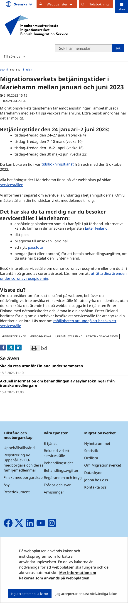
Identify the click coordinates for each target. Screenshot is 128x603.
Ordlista (91, 457)
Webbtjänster (62, 4)
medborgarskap (40, 336)
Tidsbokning (99, 4)
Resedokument (17, 491)
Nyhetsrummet (97, 443)
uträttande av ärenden (102, 336)
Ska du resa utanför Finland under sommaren (41, 365)
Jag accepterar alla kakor (29, 593)
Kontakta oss (95, 487)
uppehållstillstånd (68, 336)
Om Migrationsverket (102, 465)
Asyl (7, 484)
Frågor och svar (57, 484)
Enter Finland (96, 228)
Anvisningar (54, 492)
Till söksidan (13, 56)
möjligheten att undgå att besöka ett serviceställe (58, 323)
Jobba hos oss (96, 479)
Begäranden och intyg (63, 477)
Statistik (91, 450)
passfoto (35, 247)
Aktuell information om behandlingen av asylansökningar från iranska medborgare (57, 383)
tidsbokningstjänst (58, 164)
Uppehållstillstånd (19, 447)
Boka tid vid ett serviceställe (56, 453)
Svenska (23, 4)
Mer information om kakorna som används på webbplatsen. (57, 575)
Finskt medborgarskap (23, 477)
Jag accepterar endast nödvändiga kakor (86, 593)
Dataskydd (93, 472)
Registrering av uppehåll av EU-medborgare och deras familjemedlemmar (23, 462)
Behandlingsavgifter (61, 470)
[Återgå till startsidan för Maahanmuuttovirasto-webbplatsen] (36, 25)
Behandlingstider (58, 462)
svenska (15, 69)
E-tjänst (50, 443)
